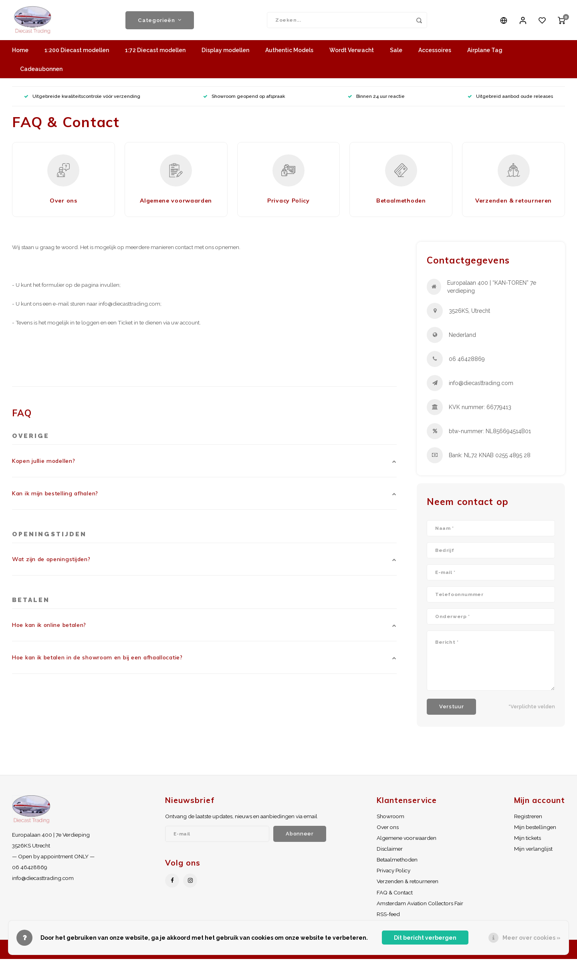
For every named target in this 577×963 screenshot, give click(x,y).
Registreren (528, 820)
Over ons (388, 831)
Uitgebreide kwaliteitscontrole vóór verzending (82, 100)
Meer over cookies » (531, 938)
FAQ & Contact (395, 896)
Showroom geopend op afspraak (244, 100)
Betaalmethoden (397, 863)
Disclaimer (390, 852)
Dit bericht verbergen (425, 938)
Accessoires (434, 54)
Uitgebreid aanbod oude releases (510, 100)
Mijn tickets (527, 842)
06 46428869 (467, 363)
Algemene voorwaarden (406, 842)
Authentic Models (289, 54)
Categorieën (160, 22)
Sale (396, 54)
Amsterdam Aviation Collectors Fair (420, 907)
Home (20, 54)
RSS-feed (388, 918)
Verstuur (451, 710)
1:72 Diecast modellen (155, 54)
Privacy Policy (393, 874)
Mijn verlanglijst (533, 852)
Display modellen (225, 54)
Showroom (390, 820)
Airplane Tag (484, 54)
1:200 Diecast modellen (76, 54)
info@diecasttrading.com (481, 387)
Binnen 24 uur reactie (376, 100)
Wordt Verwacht (351, 54)
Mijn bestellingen (535, 831)
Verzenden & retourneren (407, 885)
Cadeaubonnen (41, 73)
